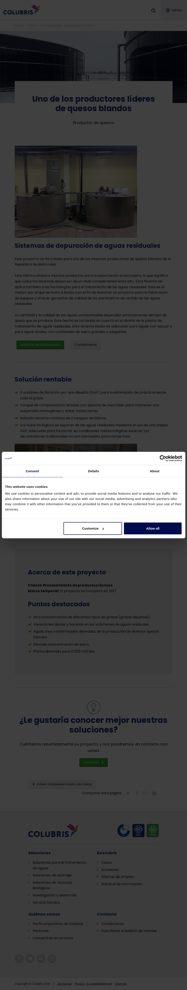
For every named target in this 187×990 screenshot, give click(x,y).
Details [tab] (93, 471)
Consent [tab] (32, 471)
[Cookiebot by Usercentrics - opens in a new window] (163, 458)
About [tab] (155, 471)
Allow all (152, 528)
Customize (93, 528)
